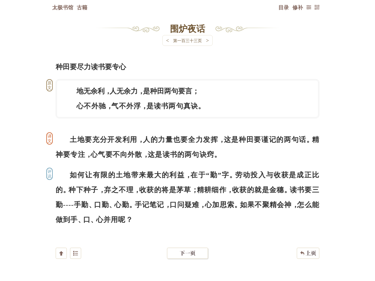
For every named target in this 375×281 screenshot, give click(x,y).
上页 (308, 246)
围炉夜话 (187, 28)
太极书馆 (62, 7)
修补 (297, 7)
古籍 (82, 7)
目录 (283, 7)
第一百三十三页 (187, 40)
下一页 (187, 246)
